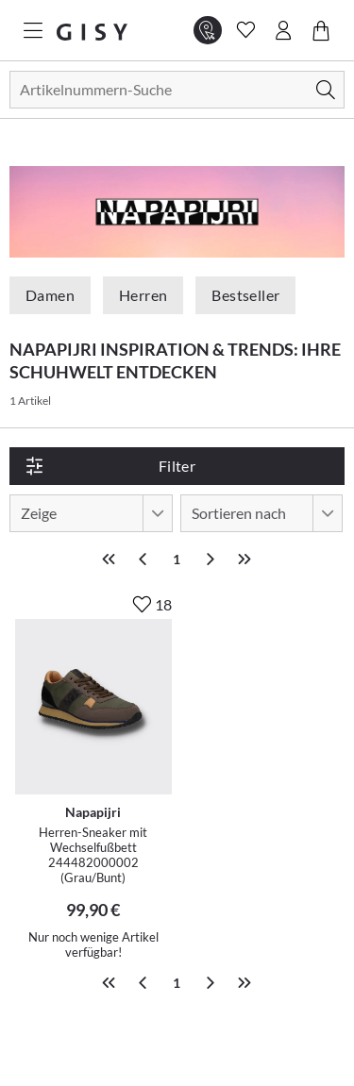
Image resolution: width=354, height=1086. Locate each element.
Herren (143, 295)
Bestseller (245, 295)
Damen (50, 295)
